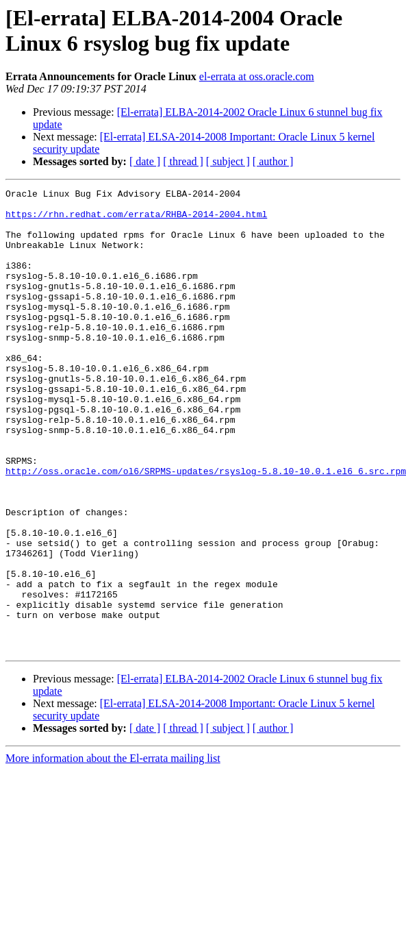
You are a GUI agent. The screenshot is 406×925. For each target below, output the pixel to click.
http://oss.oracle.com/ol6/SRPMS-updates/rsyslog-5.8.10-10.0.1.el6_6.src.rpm (205, 528)
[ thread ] (183, 161)
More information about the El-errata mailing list (112, 850)
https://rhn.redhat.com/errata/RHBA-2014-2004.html (136, 220)
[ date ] (144, 161)
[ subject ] (228, 161)
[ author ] (273, 161)
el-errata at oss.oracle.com (256, 76)
